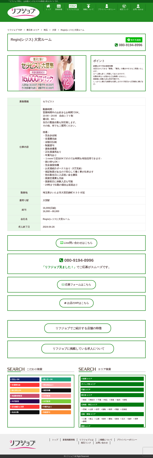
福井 (129, 419)
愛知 (110, 419)
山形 (90, 409)
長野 (136, 419)
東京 (84, 400)
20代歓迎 (46, 396)
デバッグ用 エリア (88, 384)
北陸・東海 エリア (88, 414)
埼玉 (105, 400)
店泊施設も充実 (17, 407)
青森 (116, 409)
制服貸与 (46, 412)
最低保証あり (47, 385)
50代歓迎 (15, 418)
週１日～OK (47, 379)
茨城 (111, 400)
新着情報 (58, 7)
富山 (90, 419)
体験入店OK (16, 423)
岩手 (97, 409)
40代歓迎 (46, 401)
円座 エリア (85, 390)
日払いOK (15, 379)
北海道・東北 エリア (89, 405)
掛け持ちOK (16, 390)
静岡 (84, 421)
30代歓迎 (15, 401)
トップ (48, 7)
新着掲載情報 (69, 440)
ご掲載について (105, 440)
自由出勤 (15, 412)
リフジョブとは (73, 7)
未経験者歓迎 (16, 396)
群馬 (124, 400)
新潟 (116, 419)
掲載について (88, 7)
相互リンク (124, 7)
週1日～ (45, 423)
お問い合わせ (138, 7)
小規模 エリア (86, 379)
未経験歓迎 (47, 418)
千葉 (99, 400)
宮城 (84, 409)
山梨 (97, 419)
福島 (103, 409)
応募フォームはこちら (76, 284)
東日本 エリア (86, 395)
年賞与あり (47, 407)
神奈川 (91, 400)
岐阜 (103, 419)
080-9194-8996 (130, 45)
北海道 (124, 409)
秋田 (110, 409)
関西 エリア (85, 426)
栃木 (118, 400)
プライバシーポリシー (106, 7)
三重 (84, 419)
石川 (123, 419)
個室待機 (46, 390)
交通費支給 (15, 385)
